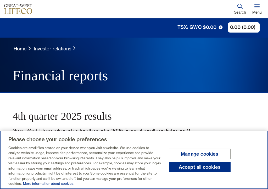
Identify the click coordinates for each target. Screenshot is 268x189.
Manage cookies (200, 154)
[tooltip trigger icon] (220, 27)
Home (20, 48)
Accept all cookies (200, 167)
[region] (134, 160)
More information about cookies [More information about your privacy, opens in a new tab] (48, 183)
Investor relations (52, 48)
